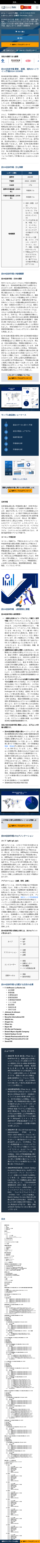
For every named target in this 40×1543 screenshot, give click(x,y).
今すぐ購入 (20, 32)
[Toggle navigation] (37, 7)
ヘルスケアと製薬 (12, 13)
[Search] (35, 2)
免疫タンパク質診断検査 (29, 897)
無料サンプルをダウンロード (20, 44)
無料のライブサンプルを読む (10, 1541)
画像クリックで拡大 (20, 479)
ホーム (3, 13)
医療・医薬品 (9, 746)
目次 (20, 38)
